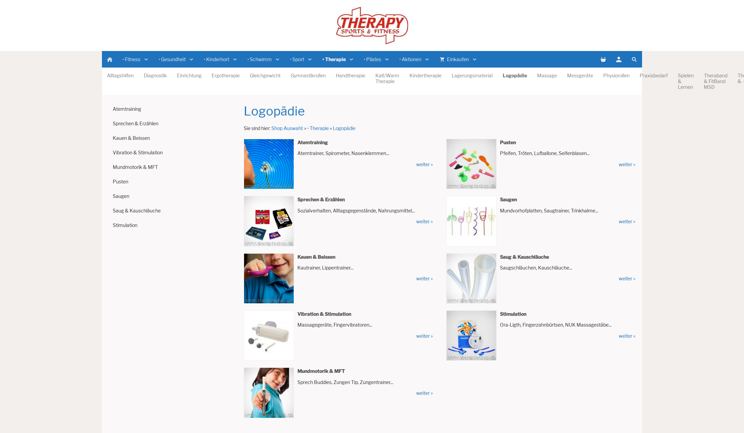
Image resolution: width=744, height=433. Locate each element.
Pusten (508, 142)
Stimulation (513, 314)
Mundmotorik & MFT (321, 371)
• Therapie (318, 128)
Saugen (508, 199)
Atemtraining (312, 142)
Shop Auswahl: (287, 128)
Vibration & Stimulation (324, 314)
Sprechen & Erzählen (321, 199)
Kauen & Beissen (316, 257)
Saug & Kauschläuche (524, 257)
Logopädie (344, 128)
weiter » (424, 164)
